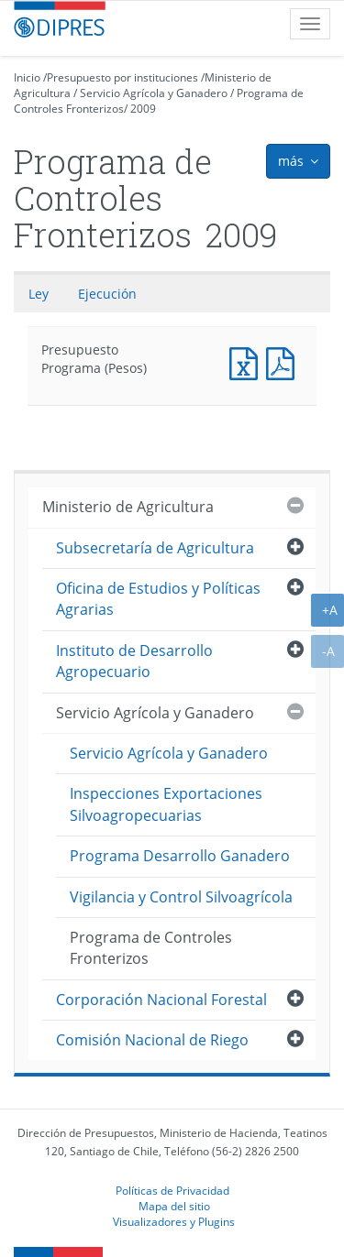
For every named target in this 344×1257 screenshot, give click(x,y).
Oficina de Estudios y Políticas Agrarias (158, 598)
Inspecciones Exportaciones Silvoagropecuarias (166, 804)
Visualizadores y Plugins (174, 1221)
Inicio (27, 77)
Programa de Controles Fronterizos (151, 947)
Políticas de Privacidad (172, 1190)
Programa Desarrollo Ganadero (180, 856)
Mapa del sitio (174, 1205)
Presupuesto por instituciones (122, 77)
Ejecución (107, 293)
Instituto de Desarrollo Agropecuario (134, 661)
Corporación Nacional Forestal (161, 999)
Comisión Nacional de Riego (152, 1040)
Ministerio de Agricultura (128, 507)
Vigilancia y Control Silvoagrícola (181, 897)
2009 (143, 108)
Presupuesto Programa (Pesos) (247, 361)
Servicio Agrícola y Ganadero (153, 93)
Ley (38, 293)
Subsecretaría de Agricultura (155, 548)
